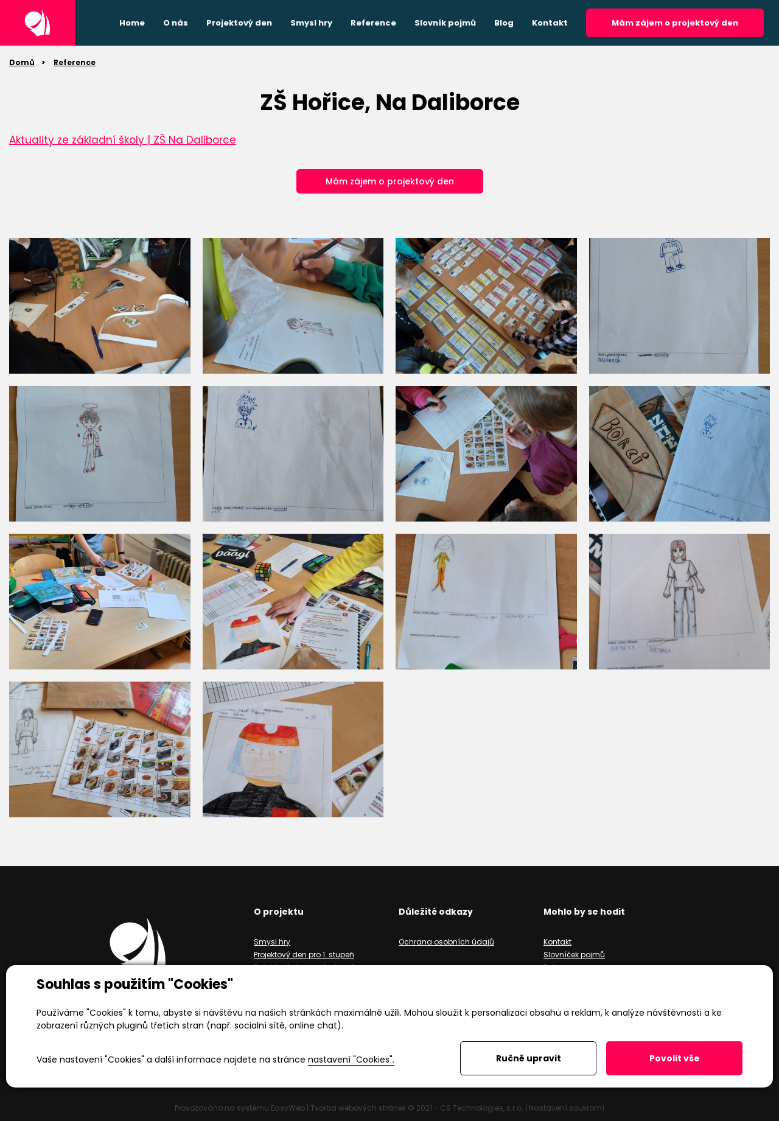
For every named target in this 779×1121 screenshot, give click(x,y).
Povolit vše (674, 1058)
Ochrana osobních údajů (446, 942)
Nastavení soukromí (566, 1108)
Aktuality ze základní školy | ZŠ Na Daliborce (122, 140)
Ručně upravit (528, 1058)
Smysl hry (272, 942)
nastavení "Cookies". (351, 1059)
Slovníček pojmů (574, 954)
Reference (75, 62)
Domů (22, 62)
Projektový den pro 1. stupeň (304, 954)
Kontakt (557, 942)
